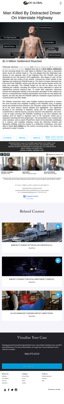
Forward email (19, 190)
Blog (43, 380)
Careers (24, 378)
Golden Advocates (47, 376)
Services (4, 380)
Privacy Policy (25, 376)
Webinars (4, 376)
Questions (4, 383)
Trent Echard (24, 67)
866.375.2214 (32, 353)
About (23, 380)
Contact (24, 383)
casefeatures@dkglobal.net (29, 192)
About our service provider (42, 190)
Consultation (5, 378)
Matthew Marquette (41, 67)
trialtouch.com (59, 154)
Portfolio (44, 378)
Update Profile (29, 190)
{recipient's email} (32, 188)
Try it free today (29, 198)
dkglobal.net (52, 154)
